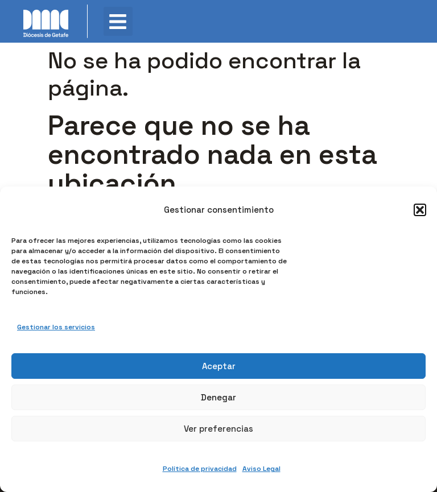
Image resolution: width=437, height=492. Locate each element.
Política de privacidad (200, 468)
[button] (420, 210)
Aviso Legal (261, 468)
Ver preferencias (218, 428)
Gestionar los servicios (56, 327)
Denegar (218, 397)
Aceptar (219, 366)
